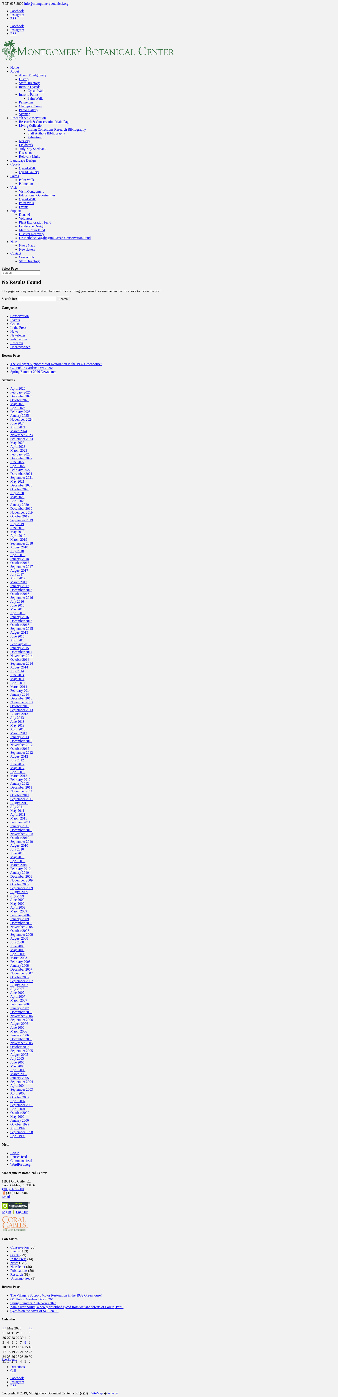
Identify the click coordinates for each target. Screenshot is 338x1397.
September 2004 (21, 1082)
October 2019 (19, 516)
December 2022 (21, 458)
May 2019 (17, 532)
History (24, 79)
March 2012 (18, 776)
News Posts (27, 245)
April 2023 (17, 446)
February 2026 (20, 392)
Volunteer (25, 218)
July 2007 (17, 989)
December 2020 (21, 485)
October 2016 (19, 594)
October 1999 (19, 1124)
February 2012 (20, 779)
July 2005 (17, 1058)
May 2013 (17, 725)
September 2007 (21, 981)
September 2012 (21, 752)
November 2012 (21, 745)
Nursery (24, 141)
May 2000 (17, 1116)
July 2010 (17, 849)
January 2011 (19, 826)
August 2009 (19, 892)
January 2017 (19, 586)
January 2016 (19, 617)
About (14, 71)
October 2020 (19, 489)
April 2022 (17, 466)
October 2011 (19, 795)
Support (15, 211)
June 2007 (17, 992)
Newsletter (17, 335)
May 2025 (17, 404)
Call (13, 1370)
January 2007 (19, 1008)
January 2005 (19, 1078)
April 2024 (17, 427)
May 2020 (17, 497)
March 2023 (18, 450)
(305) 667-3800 (13, 1189)
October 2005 (19, 1047)
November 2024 (21, 419)
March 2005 (18, 1074)
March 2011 (18, 818)
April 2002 (17, 1101)
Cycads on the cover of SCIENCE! (34, 1311)
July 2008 (17, 942)
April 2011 (17, 814)
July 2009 (17, 896)
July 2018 (17, 551)
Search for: (9, 299)
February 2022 (20, 470)
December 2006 (21, 1012)
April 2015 (17, 640)
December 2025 (21, 396)
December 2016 (21, 590)
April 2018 (17, 555)
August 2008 (19, 938)
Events (23, 207)
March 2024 (18, 431)
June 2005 (17, 1062)
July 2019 (17, 524)
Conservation (19, 316)
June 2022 (17, 462)
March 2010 (18, 865)
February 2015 (20, 644)
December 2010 (21, 830)
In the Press (18, 327)
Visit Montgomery (31, 191)
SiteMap (97, 1393)
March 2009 (18, 911)
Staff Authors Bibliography (46, 133)
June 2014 (17, 675)
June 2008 (17, 946)
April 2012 (17, 772)
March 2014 (18, 686)
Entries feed (18, 1157)
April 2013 (17, 729)
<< (4, 1328)
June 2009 (17, 899)
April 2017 (17, 578)
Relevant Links (29, 156)
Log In (6, 1212)
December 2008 (21, 923)
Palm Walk (35, 98)
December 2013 (21, 698)
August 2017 (19, 570)
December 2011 (21, 787)
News (14, 242)
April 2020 (17, 501)
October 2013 (19, 706)
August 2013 (19, 714)
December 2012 (21, 741)
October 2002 (19, 1097)
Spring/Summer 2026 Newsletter (33, 372)
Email (6, 1197)
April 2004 (17, 1085)
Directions (17, 1367)
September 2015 (21, 628)
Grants (15, 324)
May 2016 (17, 609)
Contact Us (26, 257)
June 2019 (17, 528)
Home (14, 67)
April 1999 (17, 1128)
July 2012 (17, 760)
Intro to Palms (29, 94)
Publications (18, 339)
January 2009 (19, 919)
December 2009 (21, 876)
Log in (14, 1153)
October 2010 (19, 838)
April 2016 (17, 613)
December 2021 (21, 473)
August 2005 (19, 1054)
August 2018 (19, 547)
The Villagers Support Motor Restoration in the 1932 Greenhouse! (56, 364)
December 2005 (21, 1039)
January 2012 (19, 783)
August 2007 (19, 985)
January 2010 (19, 872)
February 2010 (20, 869)
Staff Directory (29, 83)
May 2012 (17, 768)
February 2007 (20, 1004)
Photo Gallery (28, 110)
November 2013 (21, 702)
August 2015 (19, 632)
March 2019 (18, 539)
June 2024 (17, 423)
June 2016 (17, 605)
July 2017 (17, 574)
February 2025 (20, 412)
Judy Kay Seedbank (32, 149)
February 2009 (20, 915)
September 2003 (21, 1089)
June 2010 (17, 853)
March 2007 (18, 1000)
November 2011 (21, 791)
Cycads (15, 164)
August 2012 (19, 756)
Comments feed (21, 1160)
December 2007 (21, 969)
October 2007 (19, 977)
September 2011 (21, 799)
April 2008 (17, 954)
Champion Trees (30, 106)
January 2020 (19, 504)
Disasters (25, 152)
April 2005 (17, 1070)
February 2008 (20, 961)
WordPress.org (20, 1164)
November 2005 (21, 1043)
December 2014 (21, 652)
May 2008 (17, 950)
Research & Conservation (28, 118)
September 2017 (21, 566)
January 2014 (19, 694)
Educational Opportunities (37, 195)
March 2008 (18, 958)
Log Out (22, 1212)
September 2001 (21, 1105)
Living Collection (31, 125)
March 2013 (18, 733)
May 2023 (17, 443)
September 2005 (21, 1051)
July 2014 (17, 671)
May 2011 (17, 810)
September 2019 (21, 520)
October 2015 (19, 625)
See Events (9, 1359)
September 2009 (21, 888)
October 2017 (19, 563)
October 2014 (19, 659)
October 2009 (19, 884)
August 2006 (19, 1023)
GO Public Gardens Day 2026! (31, 368)
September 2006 (21, 1020)
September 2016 (21, 597)
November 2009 (21, 880)
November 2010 (21, 834)
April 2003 (17, 1093)
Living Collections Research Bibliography (57, 129)
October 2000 (19, 1113)
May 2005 (17, 1066)
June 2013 (17, 721)
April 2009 (17, 907)
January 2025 (19, 415)
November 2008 (21, 927)
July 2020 (17, 493)
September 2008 (21, 934)
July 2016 (17, 601)
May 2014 (17, 679)
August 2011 (19, 803)
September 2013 (21, 710)
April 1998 (17, 1136)
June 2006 (17, 1027)
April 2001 (17, 1109)
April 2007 (17, 996)
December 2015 (21, 621)
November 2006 (21, 1016)
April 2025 (17, 408)
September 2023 (21, 439)
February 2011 (20, 822)
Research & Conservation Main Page (44, 121)
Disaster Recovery (31, 234)
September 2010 (21, 841)
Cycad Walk (36, 91)
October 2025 (19, 400)
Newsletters (27, 249)
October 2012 (19, 748)
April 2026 (17, 388)
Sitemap (24, 114)
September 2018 (21, 543)
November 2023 (21, 435)
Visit (13, 187)
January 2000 (19, 1120)
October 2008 (19, 930)
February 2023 (20, 454)
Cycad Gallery (29, 172)
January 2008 (19, 965)
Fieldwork (26, 145)
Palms (14, 176)
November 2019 (21, 512)
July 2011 (17, 807)
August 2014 (19, 667)
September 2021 (21, 477)
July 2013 (17, 717)
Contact (15, 253)
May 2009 (17, 903)
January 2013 (19, 737)
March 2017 (18, 582)
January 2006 (19, 1035)
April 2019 (17, 535)
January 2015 (19, 648)
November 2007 (21, 973)
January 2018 (19, 559)
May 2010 (17, 857)
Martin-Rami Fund (32, 230)
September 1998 (21, 1132)
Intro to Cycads (29, 87)
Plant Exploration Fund (35, 222)
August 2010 (19, 845)
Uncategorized (20, 347)
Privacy (112, 1393)
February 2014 (20, 690)
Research (16, 343)
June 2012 (17, 764)
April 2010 (17, 861)
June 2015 (17, 636)
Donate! (24, 214)
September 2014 (21, 663)
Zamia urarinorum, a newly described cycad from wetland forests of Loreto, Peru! (67, 1307)
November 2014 (21, 656)
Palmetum (26, 102)
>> (31, 1328)
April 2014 (17, 683)
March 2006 (18, 1031)
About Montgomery (33, 75)
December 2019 (21, 508)
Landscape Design (23, 160)
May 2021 (17, 481)
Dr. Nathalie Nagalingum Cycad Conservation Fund (55, 238)
